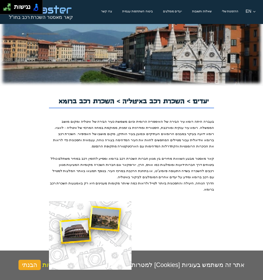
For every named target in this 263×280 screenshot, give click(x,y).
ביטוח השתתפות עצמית (137, 11)
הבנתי (29, 264)
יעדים (201, 100)
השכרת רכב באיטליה (155, 100)
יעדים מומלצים (172, 11)
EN (251, 11)
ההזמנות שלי (230, 11)
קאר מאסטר (204, 158)
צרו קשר (106, 11)
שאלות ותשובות (202, 11)
